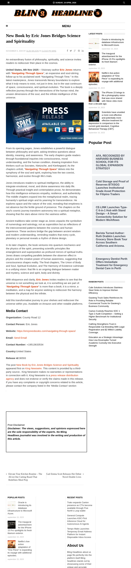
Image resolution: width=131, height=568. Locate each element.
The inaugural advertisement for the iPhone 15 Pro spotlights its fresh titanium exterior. (107, 59)
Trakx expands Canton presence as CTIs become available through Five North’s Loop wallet (79, 506)
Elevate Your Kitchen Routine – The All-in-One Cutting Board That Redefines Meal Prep (25, 477)
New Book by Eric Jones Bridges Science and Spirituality (47, 364)
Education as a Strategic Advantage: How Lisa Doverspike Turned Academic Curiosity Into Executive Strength (106, 341)
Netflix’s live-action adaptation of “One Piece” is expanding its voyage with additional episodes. (106, 78)
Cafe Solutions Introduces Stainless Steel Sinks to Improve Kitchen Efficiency (106, 290)
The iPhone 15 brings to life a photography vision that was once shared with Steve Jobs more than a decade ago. (107, 98)
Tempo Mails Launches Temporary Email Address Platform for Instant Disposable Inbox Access (79, 532)
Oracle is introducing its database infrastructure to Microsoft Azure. (113, 42)
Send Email (20, 337)
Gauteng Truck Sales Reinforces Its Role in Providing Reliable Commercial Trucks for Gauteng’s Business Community (105, 301)
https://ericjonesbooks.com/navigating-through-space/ (46, 331)
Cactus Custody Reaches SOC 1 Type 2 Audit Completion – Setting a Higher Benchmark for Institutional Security (106, 315)
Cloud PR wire (49, 51)
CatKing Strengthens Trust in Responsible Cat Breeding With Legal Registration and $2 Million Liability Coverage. (106, 328)
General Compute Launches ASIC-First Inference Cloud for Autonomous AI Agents (78, 519)
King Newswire (33, 368)
